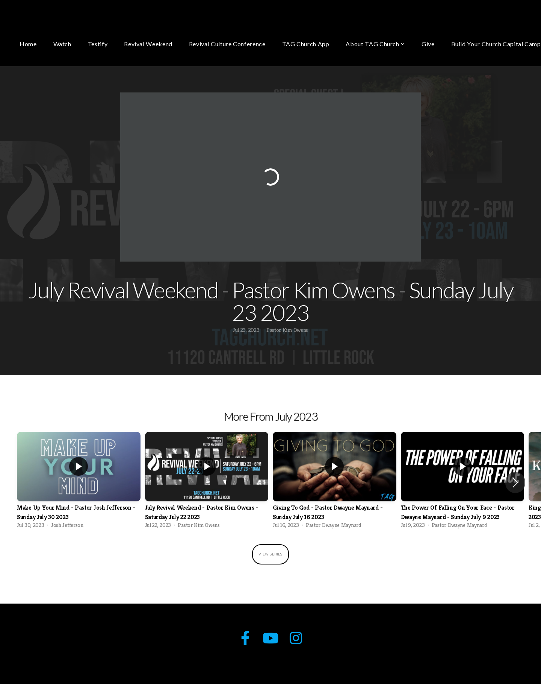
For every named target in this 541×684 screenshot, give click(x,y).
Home (28, 43)
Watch (62, 43)
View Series (270, 554)
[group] (79, 482)
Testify (97, 43)
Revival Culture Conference (227, 43)
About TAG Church (375, 43)
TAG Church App (305, 43)
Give (428, 43)
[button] (515, 482)
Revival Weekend (148, 43)
